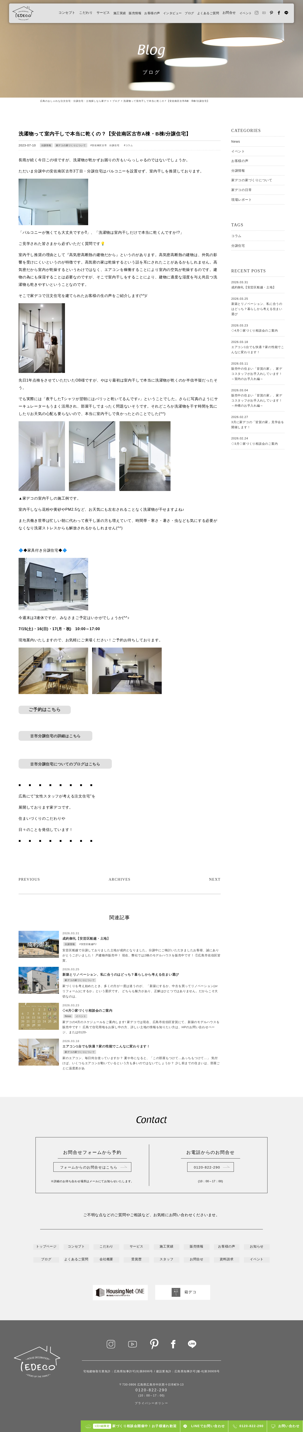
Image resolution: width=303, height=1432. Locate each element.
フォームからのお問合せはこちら (88, 1169)
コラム (129, 145)
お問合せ (224, 14)
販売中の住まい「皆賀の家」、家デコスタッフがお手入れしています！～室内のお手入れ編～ (257, 371)
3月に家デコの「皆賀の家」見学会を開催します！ (257, 422)
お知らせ (257, 1248)
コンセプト (50, 14)
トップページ (46, 1248)
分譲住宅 (238, 245)
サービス (86, 14)
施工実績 (103, 14)
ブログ (180, 14)
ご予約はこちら (45, 709)
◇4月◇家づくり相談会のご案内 (257, 327)
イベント (241, 14)
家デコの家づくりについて (71, 145)
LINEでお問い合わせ (208, 1426)
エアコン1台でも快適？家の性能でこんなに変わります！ (257, 346)
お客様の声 (139, 14)
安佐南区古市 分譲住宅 (106, 145)
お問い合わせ (289, 1426)
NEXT (214, 879)
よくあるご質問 (201, 14)
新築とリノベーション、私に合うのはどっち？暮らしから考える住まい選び (257, 306)
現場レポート (241, 199)
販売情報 (121, 14)
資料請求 (227, 1260)
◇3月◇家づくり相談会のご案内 (257, 440)
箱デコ (183, 1292)
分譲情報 (46, 145)
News (235, 141)
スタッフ (166, 1260)
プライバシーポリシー (151, 1402)
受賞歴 (136, 1260)
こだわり (69, 14)
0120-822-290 (207, 1169)
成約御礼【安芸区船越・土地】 (257, 284)
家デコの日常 (241, 190)
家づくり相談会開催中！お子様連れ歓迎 (135, 1426)
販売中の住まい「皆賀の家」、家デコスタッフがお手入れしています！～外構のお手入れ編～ (257, 397)
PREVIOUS (30, 879)
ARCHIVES (119, 879)
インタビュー (161, 14)
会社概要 (106, 1260)
